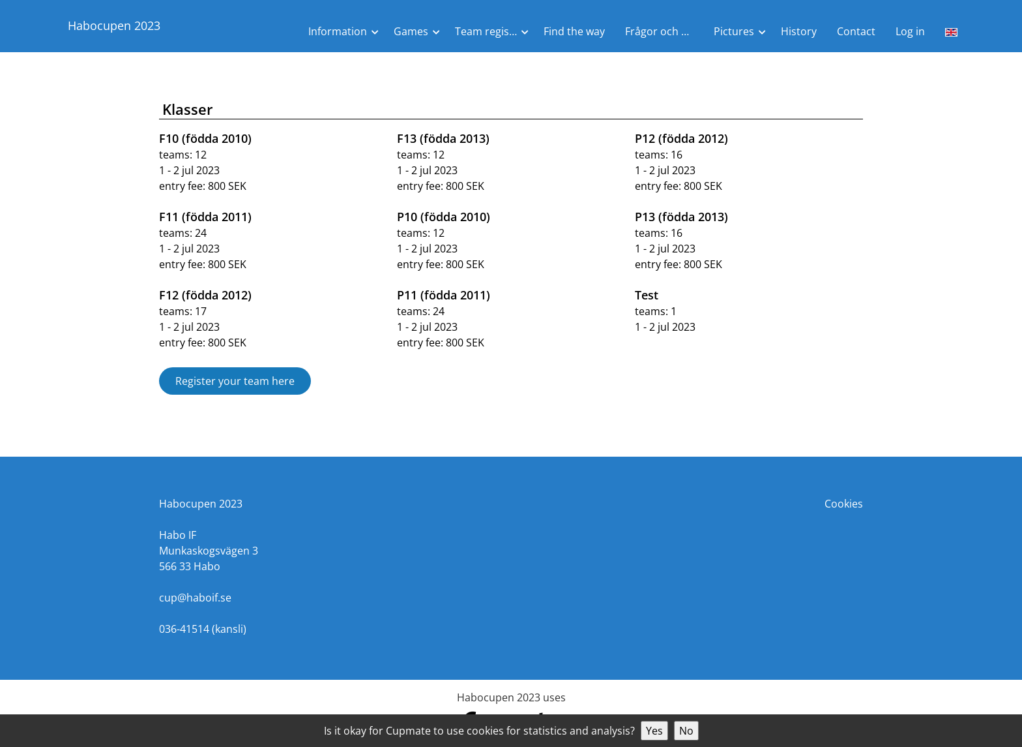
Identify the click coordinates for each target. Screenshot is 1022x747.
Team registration (494, 31)
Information (337, 31)
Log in (910, 31)
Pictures (734, 31)
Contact (856, 31)
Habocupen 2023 (114, 25)
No (686, 731)
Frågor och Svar (664, 31)
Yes (654, 731)
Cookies (844, 503)
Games (411, 31)
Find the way (574, 31)
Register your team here (235, 381)
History (799, 31)
